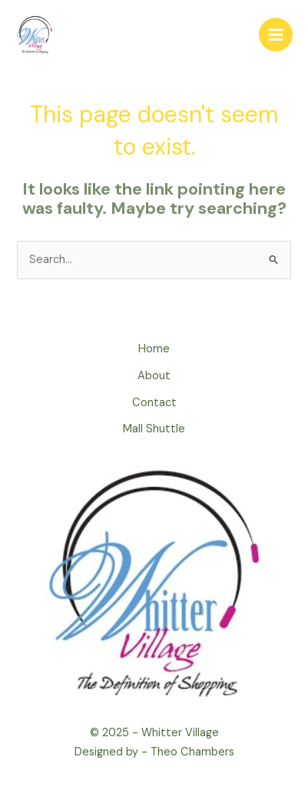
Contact (154, 402)
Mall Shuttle (154, 429)
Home (154, 349)
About (154, 375)
